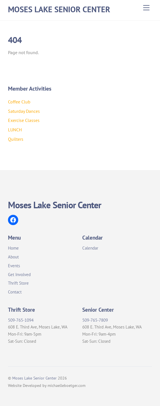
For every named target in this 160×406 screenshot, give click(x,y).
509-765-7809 (95, 320)
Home (13, 248)
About (13, 257)
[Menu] (146, 7)
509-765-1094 (21, 320)
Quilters (15, 139)
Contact (15, 292)
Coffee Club (19, 102)
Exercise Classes (24, 120)
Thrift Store (18, 283)
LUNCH (15, 129)
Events (14, 265)
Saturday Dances (24, 111)
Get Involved (19, 274)
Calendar (90, 248)
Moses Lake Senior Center (34, 378)
